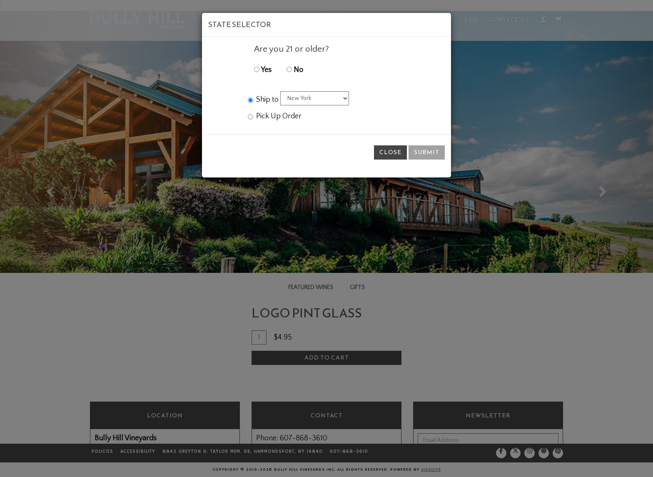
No (295, 70)
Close (390, 152)
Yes (263, 70)
